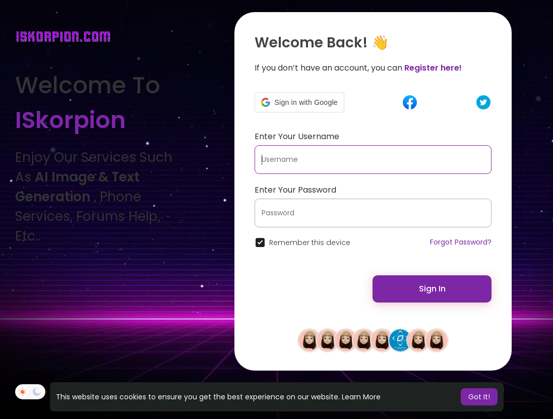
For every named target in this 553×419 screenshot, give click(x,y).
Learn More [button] (361, 397)
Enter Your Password (295, 190)
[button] (299, 102)
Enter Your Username (297, 136)
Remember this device (309, 242)
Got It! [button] (479, 397)
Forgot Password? (460, 242)
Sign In (432, 288)
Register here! (433, 68)
